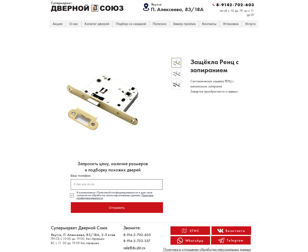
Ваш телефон (81, 175)
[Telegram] (231, 240)
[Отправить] (117, 207)
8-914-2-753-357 (136, 240)
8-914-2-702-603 (137, 234)
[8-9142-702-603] (233, 4)
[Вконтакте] (231, 230)
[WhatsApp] (190, 240)
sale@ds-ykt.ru (134, 247)
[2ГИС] (190, 230)
